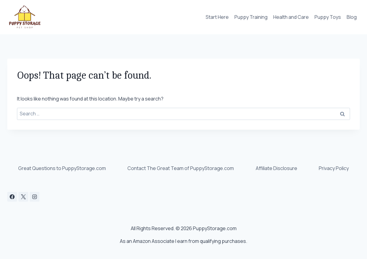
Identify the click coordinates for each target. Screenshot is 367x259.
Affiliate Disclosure (276, 168)
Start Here (217, 17)
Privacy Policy (334, 168)
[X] (23, 197)
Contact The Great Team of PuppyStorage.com (180, 168)
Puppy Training (251, 17)
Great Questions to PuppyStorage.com (62, 168)
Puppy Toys (328, 17)
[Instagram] (34, 197)
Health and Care (291, 17)
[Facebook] (12, 197)
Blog (352, 17)
